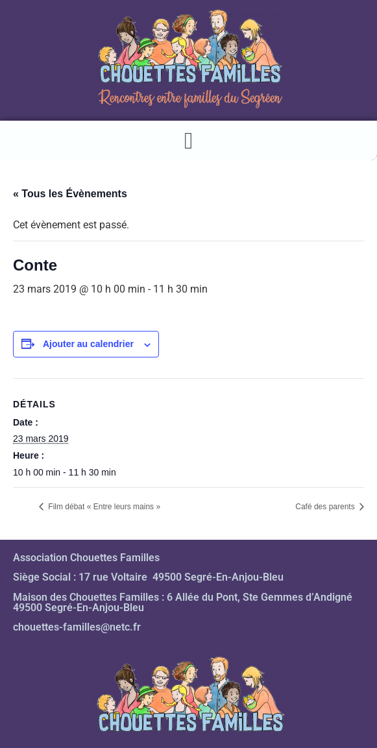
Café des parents (326, 506)
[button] (188, 140)
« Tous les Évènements (70, 193)
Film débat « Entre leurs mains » (103, 506)
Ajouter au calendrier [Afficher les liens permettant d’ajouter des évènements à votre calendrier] (88, 344)
